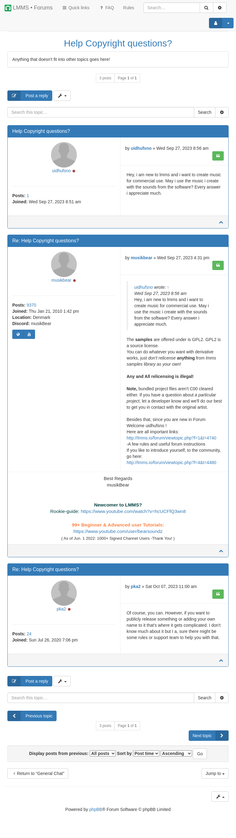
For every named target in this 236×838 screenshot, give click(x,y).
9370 (31, 309)
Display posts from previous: (72, 757)
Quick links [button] (75, 7)
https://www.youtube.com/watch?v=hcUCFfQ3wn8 (133, 513)
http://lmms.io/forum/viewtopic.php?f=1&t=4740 (171, 439)
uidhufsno (61, 172)
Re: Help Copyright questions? (45, 242)
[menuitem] (129, 7)
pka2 (61, 612)
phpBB (95, 813)
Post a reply (28, 96)
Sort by (138, 757)
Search (204, 112)
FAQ (106, 7)
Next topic (210, 740)
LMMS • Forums (29, 8)
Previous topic (30, 720)
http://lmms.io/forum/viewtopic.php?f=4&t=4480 (171, 464)
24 (29, 637)
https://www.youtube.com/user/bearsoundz (118, 533)
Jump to (215, 777)
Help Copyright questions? (118, 43)
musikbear (61, 284)
